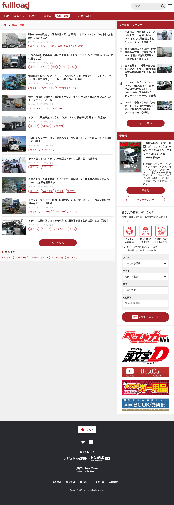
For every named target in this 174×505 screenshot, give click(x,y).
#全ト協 (60, 191)
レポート (34, 15)
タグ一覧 (99, 482)
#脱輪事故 (58, 126)
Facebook (91, 442)
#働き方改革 (57, 46)
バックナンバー (145, 199)
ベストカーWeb (82, 15)
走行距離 (127, 297)
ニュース (19, 15)
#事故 (54, 67)
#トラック (34, 88)
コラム (47, 15)
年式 (125, 284)
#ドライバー (47, 150)
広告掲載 (113, 482)
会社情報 (57, 482)
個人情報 (70, 482)
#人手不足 (70, 46)
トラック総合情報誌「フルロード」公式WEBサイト (16, 6)
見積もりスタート (145, 317)
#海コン (71, 212)
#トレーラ (46, 212)
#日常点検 (46, 126)
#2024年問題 (47, 191)
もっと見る (57, 242)
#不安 (80, 46)
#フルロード (47, 88)
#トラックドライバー (39, 46)
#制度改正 (71, 191)
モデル (126, 271)
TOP (6, 15)
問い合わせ (85, 482)
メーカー (127, 258)
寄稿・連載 (62, 15)
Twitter (83, 442)
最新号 (145, 190)
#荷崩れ (71, 67)
